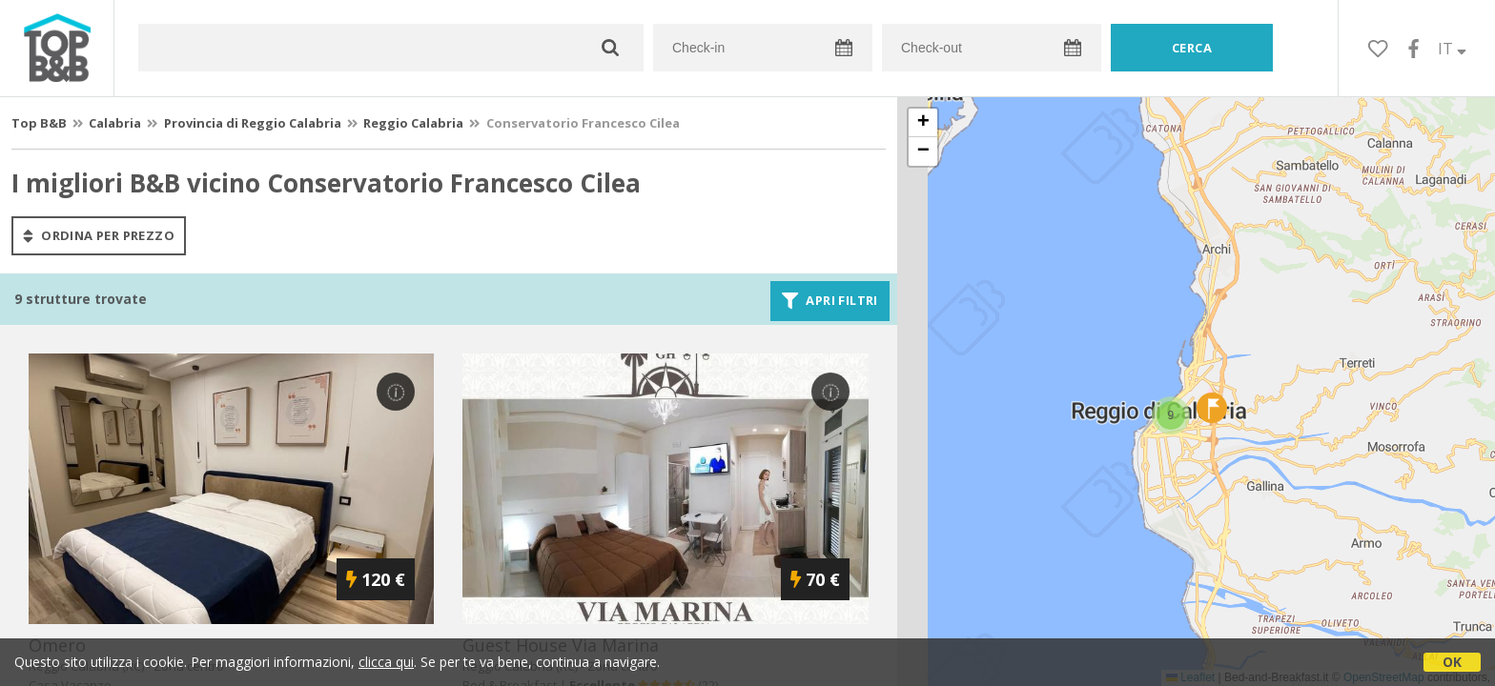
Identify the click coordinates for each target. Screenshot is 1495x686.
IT (1452, 48)
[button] (1171, 415)
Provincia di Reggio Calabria (252, 122)
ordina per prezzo (98, 235)
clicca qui (386, 662)
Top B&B (39, 122)
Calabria (115, 122)
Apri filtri (830, 301)
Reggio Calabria (413, 122)
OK (1452, 662)
